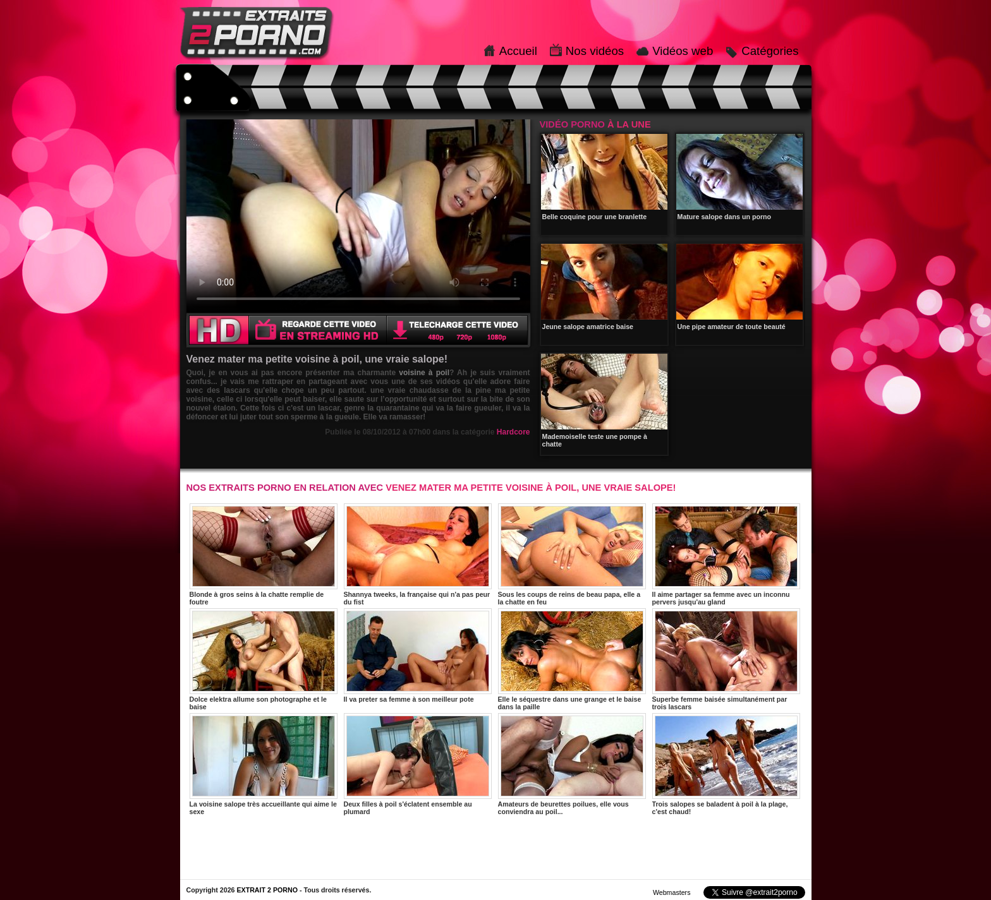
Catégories (769, 50)
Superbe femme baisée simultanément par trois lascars (726, 659)
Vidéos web (682, 50)
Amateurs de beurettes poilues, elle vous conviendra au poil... (572, 764)
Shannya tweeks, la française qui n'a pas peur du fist (418, 554)
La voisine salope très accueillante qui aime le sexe (263, 764)
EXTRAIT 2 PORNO (267, 890)
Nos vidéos (595, 50)
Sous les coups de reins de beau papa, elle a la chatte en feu (572, 554)
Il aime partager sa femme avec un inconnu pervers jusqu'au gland (726, 554)
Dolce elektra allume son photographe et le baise (263, 659)
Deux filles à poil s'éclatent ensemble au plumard (418, 764)
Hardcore (513, 432)
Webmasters (672, 892)
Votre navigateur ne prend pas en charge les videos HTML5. (358, 216)
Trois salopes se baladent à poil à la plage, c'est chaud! (726, 764)
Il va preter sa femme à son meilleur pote (418, 655)
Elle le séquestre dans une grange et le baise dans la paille (572, 659)
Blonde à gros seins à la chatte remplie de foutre (263, 554)
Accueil (518, 50)
